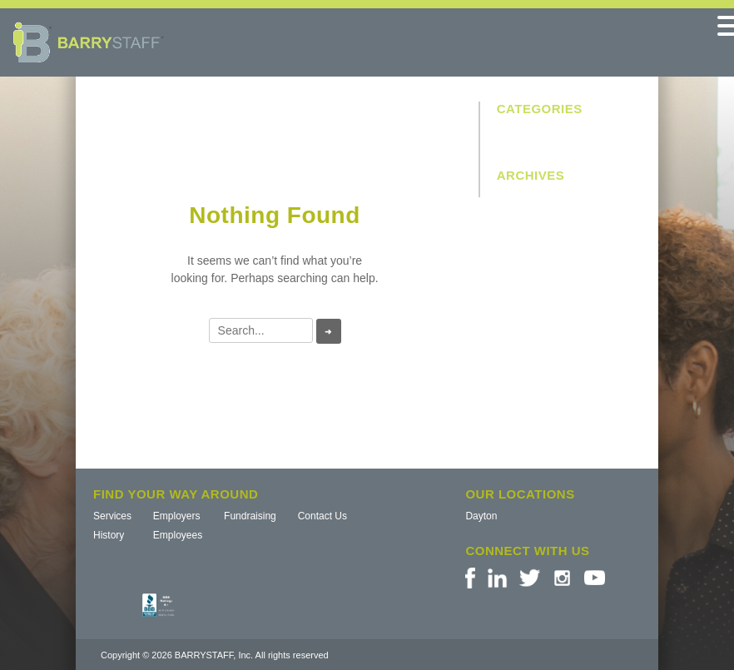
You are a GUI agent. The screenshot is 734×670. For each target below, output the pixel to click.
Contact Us (322, 516)
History (108, 535)
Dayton (481, 516)
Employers (177, 516)
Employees (177, 535)
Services (112, 516)
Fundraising (250, 516)
